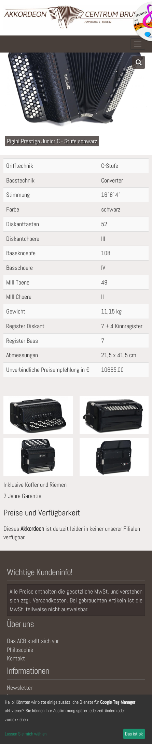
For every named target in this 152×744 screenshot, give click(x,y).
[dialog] (76, 719)
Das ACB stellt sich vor (33, 641)
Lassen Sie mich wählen (25, 734)
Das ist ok (134, 734)
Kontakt (16, 658)
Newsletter (19, 687)
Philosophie (20, 650)
